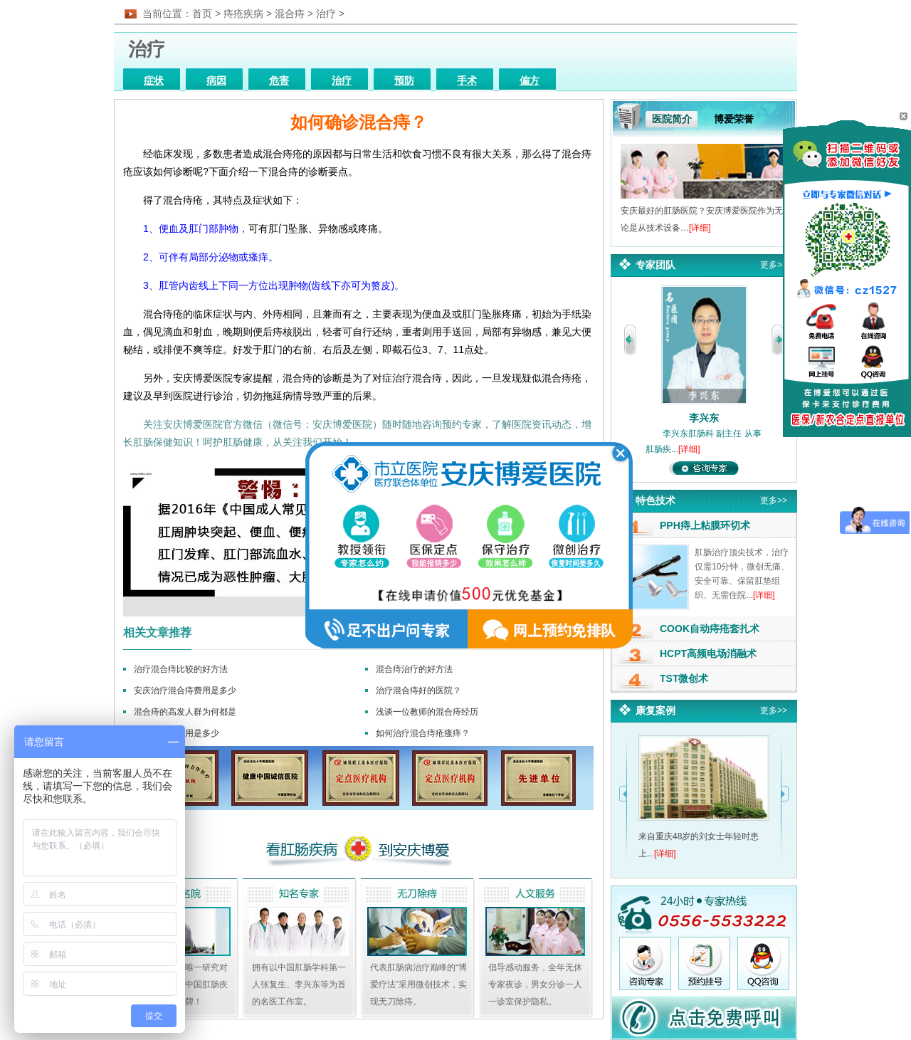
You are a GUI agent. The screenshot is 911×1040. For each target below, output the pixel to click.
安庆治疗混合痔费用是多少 (185, 690)
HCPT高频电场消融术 (708, 653)
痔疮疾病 (243, 13)
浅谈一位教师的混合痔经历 (427, 712)
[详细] (700, 228)
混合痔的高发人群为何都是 (185, 712)
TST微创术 (684, 678)
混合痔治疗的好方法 (414, 669)
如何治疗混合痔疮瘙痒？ (423, 733)
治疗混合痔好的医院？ (418, 690)
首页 (202, 13)
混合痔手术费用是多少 (176, 733)
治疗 (326, 13)
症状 (154, 80)
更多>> (773, 265)
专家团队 (655, 264)
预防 (404, 80)
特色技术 (655, 500)
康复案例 (655, 710)
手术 (467, 80)
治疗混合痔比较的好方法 (181, 669)
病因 (216, 80)
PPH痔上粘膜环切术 (705, 525)
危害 (279, 80)
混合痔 (290, 13)
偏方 (529, 80)
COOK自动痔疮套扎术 (709, 628)
